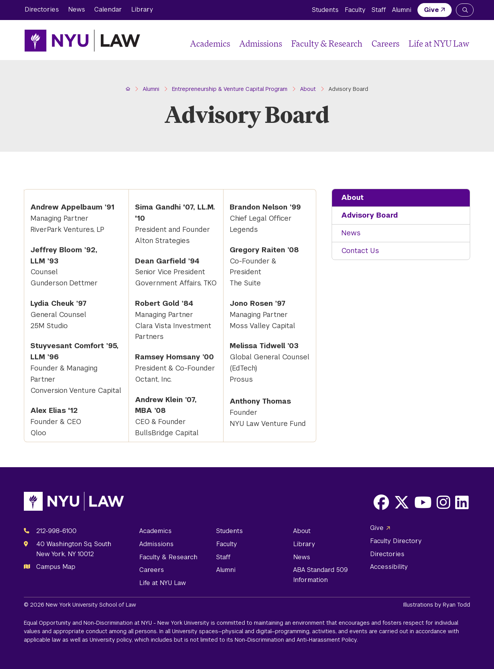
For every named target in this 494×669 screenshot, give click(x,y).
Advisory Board (369, 215)
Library (142, 9)
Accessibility (389, 567)
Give (431, 10)
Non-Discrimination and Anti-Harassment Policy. (296, 639)
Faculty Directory (396, 541)
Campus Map (55, 567)
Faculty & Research (326, 43)
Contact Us (360, 250)
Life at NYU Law (439, 43)
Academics (210, 43)
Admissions (260, 43)
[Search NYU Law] (465, 10)
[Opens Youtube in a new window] (423, 502)
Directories (42, 9)
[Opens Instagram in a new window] (443, 502)
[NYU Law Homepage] (82, 40)
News (76, 9)
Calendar (108, 9)
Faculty (355, 10)
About (352, 197)
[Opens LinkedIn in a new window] (462, 502)
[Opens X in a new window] (401, 502)
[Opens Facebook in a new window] (381, 502)
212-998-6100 (56, 531)
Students (325, 10)
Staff (379, 10)
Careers (385, 43)
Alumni (401, 10)
